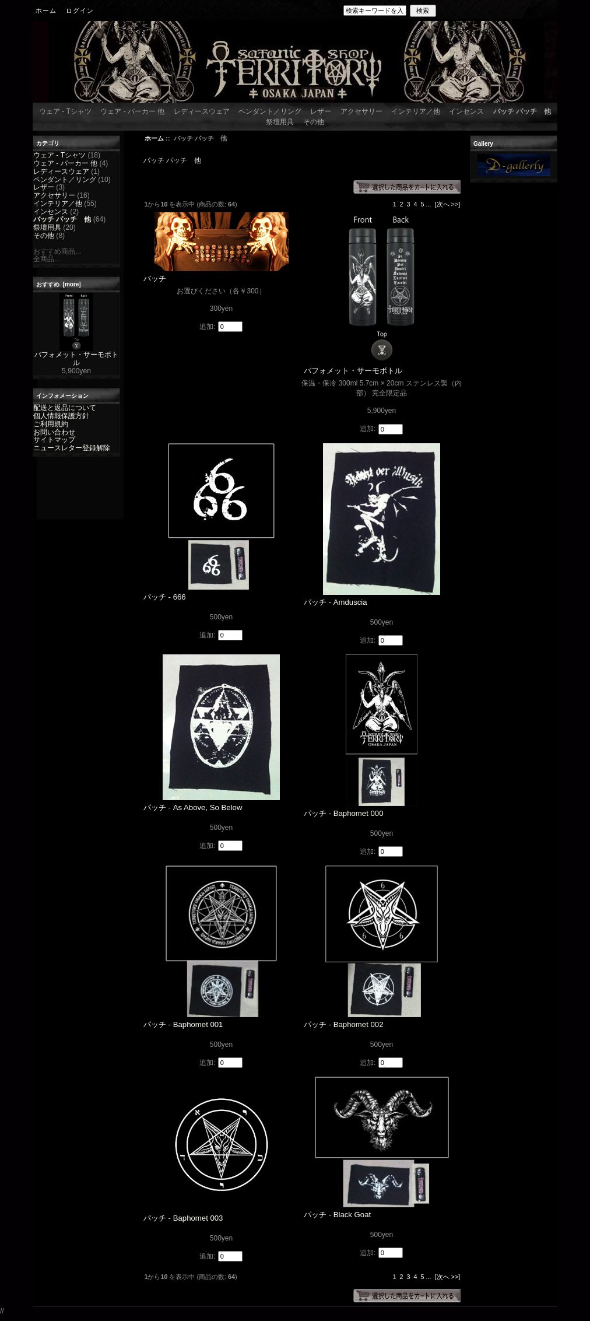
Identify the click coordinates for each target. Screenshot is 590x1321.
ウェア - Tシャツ (65, 111)
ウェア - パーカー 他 (132, 111)
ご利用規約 (50, 424)
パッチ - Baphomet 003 (183, 1218)
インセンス (466, 111)
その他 (313, 122)
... (428, 204)
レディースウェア (202, 111)
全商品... (46, 259)
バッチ (154, 278)
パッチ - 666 (164, 597)
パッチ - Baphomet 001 (183, 1024)
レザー (320, 111)
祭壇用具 (280, 122)
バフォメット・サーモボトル (76, 356)
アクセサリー (361, 111)
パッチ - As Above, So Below (192, 807)
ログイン (80, 10)
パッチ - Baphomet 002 (344, 1024)
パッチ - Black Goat (337, 1214)
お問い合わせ (54, 432)
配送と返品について (64, 408)
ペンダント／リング (269, 111)
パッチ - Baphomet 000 (344, 813)
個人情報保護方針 (61, 416)
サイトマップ (54, 440)
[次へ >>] (448, 204)
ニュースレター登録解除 (71, 448)
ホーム (46, 10)
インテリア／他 (415, 111)
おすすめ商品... (57, 251)
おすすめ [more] (58, 284)
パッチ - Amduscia (335, 602)
